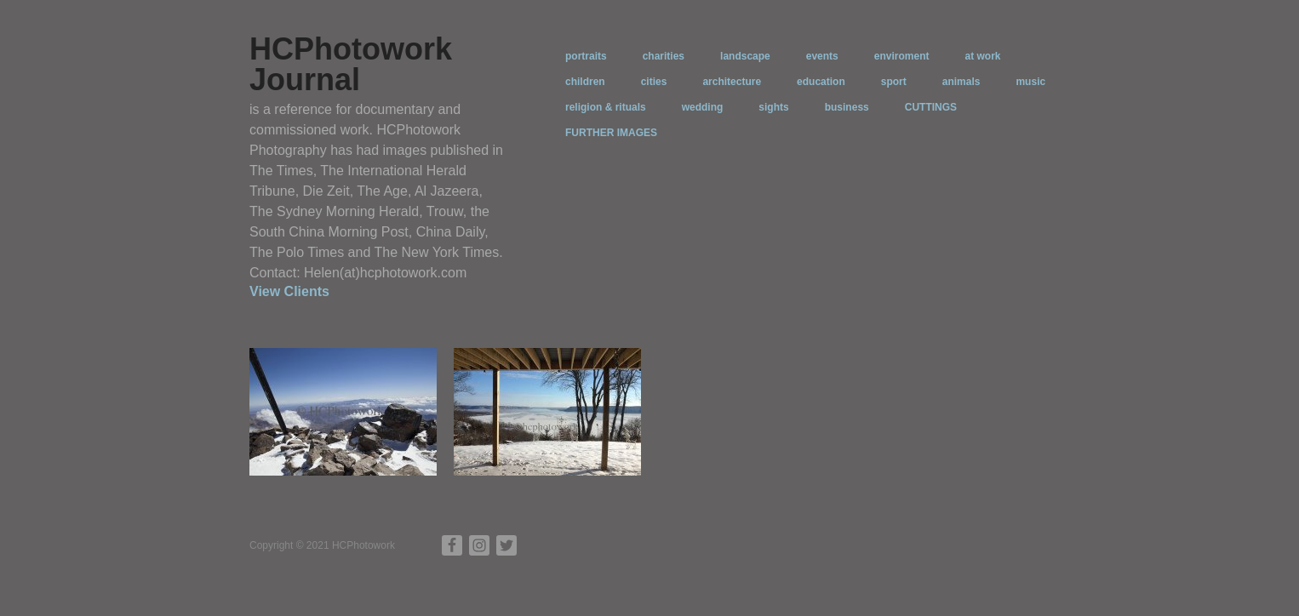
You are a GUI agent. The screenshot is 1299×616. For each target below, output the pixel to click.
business (847, 107)
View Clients (289, 291)
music (1030, 82)
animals (961, 82)
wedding (703, 107)
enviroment (902, 56)
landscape (745, 56)
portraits (586, 56)
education (821, 82)
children (585, 82)
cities (654, 82)
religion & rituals (605, 107)
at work (982, 56)
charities (663, 56)
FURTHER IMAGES (611, 133)
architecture (731, 82)
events (822, 56)
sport (894, 82)
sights (773, 107)
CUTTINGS (931, 107)
